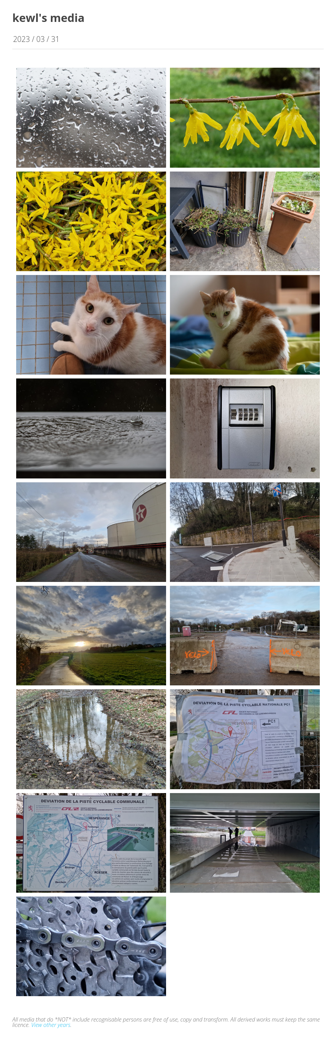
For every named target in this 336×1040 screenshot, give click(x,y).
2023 (21, 39)
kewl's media (48, 17)
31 (55, 39)
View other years (51, 1024)
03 (40, 39)
